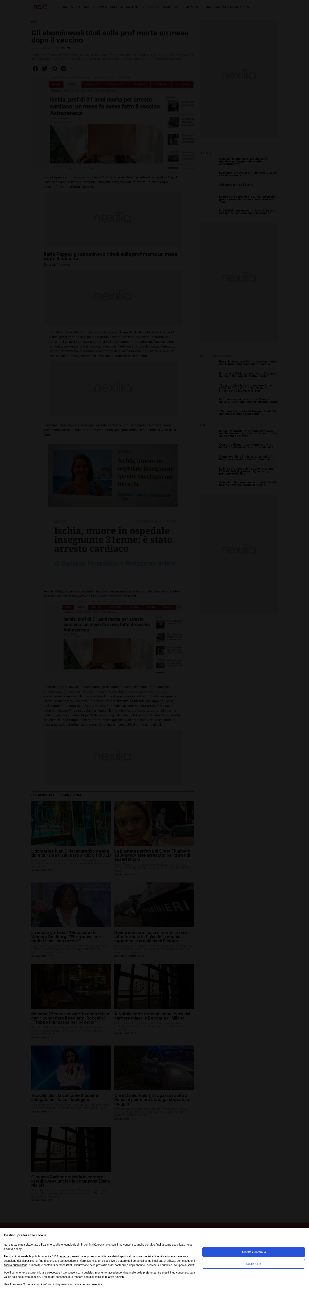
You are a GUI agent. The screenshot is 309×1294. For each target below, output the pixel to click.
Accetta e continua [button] (253, 1252)
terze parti (65, 1256)
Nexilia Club (253, 1263)
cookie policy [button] (13, 1248)
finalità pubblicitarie (15, 1265)
